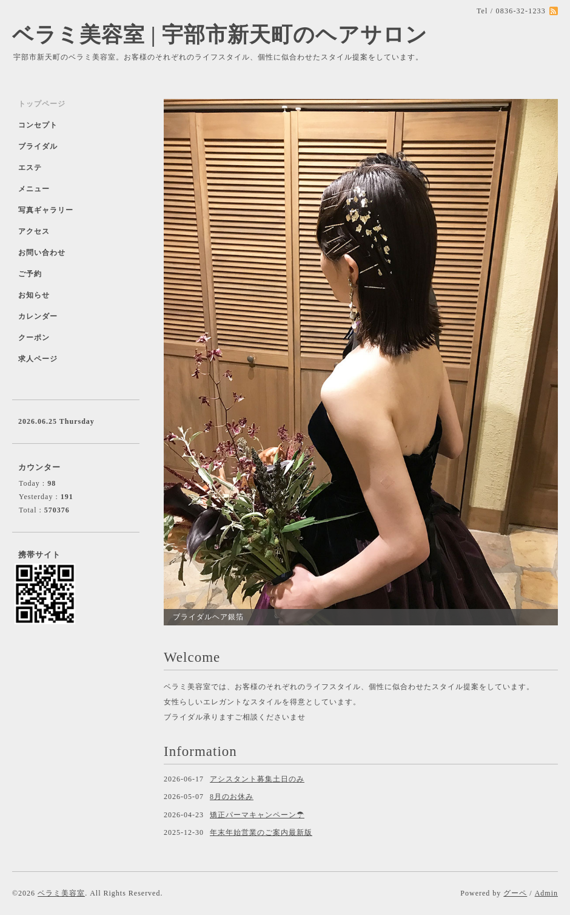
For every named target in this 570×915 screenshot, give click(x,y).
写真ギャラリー (45, 210)
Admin (546, 893)
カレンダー (38, 316)
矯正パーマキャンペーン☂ (257, 815)
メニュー (34, 189)
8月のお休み (231, 796)
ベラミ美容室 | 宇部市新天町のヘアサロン (220, 35)
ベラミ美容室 (61, 893)
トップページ (41, 104)
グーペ (515, 893)
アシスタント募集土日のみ (257, 779)
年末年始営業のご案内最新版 (261, 832)
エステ (30, 167)
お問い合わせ (41, 252)
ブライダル (38, 146)
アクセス (34, 231)
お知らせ (34, 295)
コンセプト (38, 125)
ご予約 (30, 274)
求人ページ (38, 359)
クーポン (34, 337)
